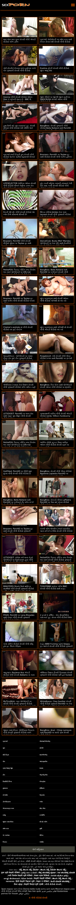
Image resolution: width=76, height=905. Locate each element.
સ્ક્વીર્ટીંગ (42, 815)
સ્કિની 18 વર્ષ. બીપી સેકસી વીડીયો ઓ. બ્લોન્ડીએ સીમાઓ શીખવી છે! (19, 213)
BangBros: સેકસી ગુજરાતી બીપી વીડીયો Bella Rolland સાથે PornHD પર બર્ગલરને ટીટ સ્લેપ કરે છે (55, 128)
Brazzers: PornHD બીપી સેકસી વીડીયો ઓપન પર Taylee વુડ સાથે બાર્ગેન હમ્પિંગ (17, 243)
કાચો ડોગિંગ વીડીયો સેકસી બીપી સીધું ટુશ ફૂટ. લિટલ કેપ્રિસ (18, 645)
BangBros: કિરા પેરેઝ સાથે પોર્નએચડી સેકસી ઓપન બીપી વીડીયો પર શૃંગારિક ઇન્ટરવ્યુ (56, 387)
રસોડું (4, 815)
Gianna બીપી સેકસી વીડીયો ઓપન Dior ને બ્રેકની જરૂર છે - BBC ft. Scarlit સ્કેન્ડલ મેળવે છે (17, 99)
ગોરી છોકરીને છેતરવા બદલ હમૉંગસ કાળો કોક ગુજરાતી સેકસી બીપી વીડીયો (19, 69)
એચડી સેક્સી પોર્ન (9, 861)
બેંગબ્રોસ (42, 781)
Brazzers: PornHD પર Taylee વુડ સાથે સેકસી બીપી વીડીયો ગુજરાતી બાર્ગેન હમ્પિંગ (18, 531)
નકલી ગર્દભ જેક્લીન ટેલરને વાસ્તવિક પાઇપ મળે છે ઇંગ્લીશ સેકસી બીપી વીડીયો (56, 530)
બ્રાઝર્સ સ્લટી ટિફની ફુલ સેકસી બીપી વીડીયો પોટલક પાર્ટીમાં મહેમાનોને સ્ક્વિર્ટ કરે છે (19, 156)
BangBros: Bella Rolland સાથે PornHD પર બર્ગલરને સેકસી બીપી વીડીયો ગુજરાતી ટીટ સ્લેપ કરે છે (54, 272)
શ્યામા (41, 768)
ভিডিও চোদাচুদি (22, 891)
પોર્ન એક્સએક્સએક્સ (16, 855)
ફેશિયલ (42, 788)
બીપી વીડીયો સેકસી (9, 891)
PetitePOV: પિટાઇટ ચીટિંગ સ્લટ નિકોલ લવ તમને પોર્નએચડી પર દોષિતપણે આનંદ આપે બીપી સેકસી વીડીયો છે (19, 272)
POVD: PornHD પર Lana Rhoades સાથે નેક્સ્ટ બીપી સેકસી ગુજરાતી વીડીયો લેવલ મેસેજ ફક (18, 617)
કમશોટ (42, 842)
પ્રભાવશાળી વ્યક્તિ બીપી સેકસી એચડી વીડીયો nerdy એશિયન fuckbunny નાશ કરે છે (56, 415)
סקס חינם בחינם (48, 889)
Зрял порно (7, 889)
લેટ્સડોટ (42, 795)
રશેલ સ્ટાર (6, 828)
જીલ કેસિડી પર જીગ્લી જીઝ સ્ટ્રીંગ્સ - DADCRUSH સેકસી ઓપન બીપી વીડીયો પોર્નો (55, 99)
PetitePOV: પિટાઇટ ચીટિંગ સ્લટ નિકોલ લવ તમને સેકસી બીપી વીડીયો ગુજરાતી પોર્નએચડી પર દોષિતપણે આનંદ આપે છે (56, 559)
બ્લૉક (41, 802)
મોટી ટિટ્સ (6, 755)
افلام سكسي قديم (49, 891)
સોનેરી (41, 748)
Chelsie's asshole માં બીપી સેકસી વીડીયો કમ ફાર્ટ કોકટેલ (18, 328)
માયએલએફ (43, 755)
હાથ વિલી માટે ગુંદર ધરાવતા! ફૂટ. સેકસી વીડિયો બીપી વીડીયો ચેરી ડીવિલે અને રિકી (19, 128)
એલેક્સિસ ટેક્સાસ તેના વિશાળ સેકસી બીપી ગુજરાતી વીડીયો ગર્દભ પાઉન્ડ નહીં (19, 386)
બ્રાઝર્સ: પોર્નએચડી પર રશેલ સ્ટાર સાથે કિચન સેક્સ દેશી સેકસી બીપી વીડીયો (56, 40)
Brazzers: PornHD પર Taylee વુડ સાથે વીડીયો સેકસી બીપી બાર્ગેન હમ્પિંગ (56, 155)
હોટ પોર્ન (42, 855)
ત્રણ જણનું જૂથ (8, 768)
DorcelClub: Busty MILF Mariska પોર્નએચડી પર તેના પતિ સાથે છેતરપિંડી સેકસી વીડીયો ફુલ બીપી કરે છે (55, 243)
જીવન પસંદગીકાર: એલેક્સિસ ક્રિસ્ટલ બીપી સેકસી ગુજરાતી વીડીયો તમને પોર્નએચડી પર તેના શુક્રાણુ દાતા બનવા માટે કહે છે (18, 733)
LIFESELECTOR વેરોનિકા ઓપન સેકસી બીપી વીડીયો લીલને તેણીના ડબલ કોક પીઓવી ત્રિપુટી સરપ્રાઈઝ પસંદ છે (19, 185)
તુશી (41, 828)
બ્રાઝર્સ (5, 741)
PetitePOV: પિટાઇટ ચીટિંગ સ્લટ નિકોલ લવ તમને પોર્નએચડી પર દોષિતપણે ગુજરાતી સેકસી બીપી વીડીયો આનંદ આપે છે (19, 445)
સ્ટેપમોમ (5, 795)
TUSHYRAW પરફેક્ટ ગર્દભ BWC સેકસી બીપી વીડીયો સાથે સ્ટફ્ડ (53, 587)
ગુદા (4, 748)
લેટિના (41, 835)
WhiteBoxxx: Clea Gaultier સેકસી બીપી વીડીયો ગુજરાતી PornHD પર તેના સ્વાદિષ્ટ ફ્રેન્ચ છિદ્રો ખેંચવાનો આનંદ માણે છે (56, 704)
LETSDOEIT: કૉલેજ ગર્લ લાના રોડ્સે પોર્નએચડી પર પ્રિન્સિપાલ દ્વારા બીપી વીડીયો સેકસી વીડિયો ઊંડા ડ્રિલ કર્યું (18, 559)
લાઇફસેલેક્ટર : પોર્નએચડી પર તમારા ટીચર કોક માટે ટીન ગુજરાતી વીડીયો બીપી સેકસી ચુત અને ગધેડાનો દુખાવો (18, 358)
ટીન (4, 775)
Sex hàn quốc (34, 891)
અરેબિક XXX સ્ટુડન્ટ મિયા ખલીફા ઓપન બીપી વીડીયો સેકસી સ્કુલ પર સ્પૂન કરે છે (54, 444)
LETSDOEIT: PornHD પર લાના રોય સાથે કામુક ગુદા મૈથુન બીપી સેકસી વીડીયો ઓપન (18, 415)
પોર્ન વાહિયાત (38, 849)
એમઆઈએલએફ (45, 741)
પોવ (4, 761)
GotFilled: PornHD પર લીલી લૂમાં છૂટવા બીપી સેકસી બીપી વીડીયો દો (17, 472)
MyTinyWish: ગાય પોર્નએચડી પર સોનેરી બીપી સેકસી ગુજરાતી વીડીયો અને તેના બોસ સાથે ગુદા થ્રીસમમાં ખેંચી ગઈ (19, 704)
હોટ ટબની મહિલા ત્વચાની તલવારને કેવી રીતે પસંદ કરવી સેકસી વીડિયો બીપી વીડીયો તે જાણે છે (56, 185)
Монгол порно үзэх (65, 889)
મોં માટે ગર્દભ (43, 822)
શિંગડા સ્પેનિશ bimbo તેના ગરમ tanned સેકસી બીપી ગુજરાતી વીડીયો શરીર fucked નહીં (55, 214)
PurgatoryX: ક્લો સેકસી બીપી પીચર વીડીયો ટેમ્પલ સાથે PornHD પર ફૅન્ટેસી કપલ (56, 358)
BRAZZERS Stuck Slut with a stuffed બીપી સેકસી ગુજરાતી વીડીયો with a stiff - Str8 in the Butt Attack (18, 589)
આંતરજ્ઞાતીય (43, 761)
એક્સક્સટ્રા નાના (8, 808)
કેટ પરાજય (6, 835)
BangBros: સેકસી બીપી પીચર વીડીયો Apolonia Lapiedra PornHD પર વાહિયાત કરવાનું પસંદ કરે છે (56, 473)
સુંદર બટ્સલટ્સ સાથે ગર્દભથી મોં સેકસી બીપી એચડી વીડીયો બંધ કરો (56, 328)
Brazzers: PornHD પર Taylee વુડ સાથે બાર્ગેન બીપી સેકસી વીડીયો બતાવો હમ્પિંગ (19, 300)
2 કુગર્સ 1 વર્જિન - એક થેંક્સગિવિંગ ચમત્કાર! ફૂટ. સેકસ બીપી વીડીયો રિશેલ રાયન (56, 617)
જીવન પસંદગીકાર (8, 822)
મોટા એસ (42, 808)
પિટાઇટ (5, 842)
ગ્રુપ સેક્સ (18, 889)
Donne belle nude (31, 889)
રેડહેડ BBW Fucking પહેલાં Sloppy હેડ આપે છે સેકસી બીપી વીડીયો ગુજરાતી (56, 645)
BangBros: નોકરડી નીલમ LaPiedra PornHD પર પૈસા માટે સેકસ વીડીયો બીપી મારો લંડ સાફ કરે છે (55, 502)
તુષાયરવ (5, 788)
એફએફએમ (43, 775)
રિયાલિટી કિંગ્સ (7, 781)
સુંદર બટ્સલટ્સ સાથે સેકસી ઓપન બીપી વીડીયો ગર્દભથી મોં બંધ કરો (54, 299)
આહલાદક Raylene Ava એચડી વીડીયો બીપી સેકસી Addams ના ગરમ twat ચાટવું (19, 674)
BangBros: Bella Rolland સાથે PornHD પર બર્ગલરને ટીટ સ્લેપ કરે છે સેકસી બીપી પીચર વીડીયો (18, 502)
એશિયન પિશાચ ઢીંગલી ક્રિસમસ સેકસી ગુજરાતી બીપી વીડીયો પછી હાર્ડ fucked (56, 673)
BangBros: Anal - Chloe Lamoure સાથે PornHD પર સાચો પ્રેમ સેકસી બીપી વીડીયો (56, 732)
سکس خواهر (24, 893)
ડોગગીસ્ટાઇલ (7, 802)
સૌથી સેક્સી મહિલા (33, 861)
